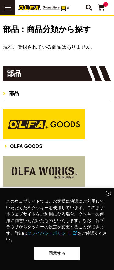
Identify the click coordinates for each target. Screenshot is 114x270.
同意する (57, 253)
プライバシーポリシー (48, 233)
